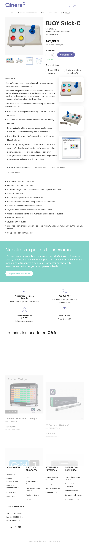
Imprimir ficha (52, 65)
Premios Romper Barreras (32, 482)
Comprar (64, 54)
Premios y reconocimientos (12, 486)
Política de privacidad (53, 488)
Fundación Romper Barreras (33, 489)
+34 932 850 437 (16, 513)
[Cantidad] (50, 55)
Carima (28, 499)
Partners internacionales (12, 480)
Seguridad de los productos (52, 478)
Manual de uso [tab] (14, 172)
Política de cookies (52, 493)
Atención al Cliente (72, 499)
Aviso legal (50, 484)
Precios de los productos (70, 485)
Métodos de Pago (71, 491)
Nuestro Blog (11, 492)
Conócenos (10, 474)
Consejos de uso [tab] (58, 167)
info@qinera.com (13, 520)
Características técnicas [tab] (18, 167)
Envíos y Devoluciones (73, 495)
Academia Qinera (32, 495)
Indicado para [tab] (40, 167)
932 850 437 (65, 295)
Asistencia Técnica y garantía (72, 478)
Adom (28, 477)
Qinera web (10, 496)
